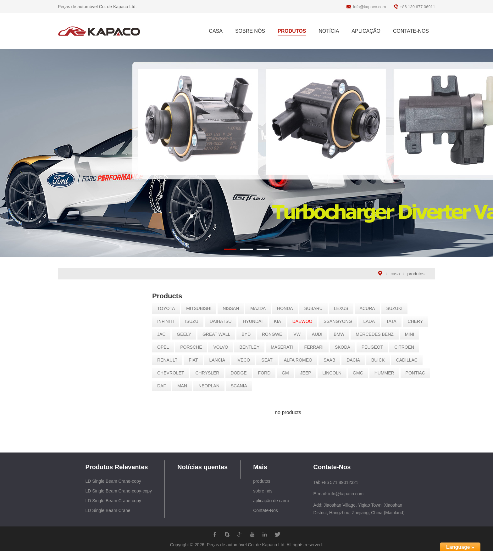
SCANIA (241, 385)
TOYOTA (168, 308)
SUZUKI (397, 308)
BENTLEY (252, 347)
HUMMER (386, 372)
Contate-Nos (265, 510)
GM (287, 372)
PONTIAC (417, 372)
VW (299, 334)
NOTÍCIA (329, 31)
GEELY (186, 334)
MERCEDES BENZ (377, 334)
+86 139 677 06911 (417, 6)
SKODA (344, 347)
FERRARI (316, 347)
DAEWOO (305, 321)
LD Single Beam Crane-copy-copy (118, 490)
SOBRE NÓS (250, 31)
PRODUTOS (292, 31)
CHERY (417, 321)
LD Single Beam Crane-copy (113, 481)
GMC (360, 372)
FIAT (195, 360)
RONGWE (274, 334)
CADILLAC (409, 360)
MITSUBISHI (201, 308)
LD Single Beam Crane (107, 510)
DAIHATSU (223, 321)
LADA (371, 321)
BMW (341, 334)
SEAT (269, 360)
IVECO (245, 360)
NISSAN (233, 308)
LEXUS (343, 308)
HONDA (288, 308)
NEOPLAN (211, 385)
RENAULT (170, 360)
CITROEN (407, 347)
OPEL (165, 347)
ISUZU (194, 321)
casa (395, 273)
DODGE (241, 372)
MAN (184, 385)
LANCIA (220, 360)
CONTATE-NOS (411, 31)
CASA (216, 31)
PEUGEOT (374, 347)
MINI (412, 334)
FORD (266, 372)
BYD (248, 334)
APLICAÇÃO (366, 31)
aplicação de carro (271, 500)
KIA (280, 321)
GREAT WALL (218, 334)
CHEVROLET (173, 372)
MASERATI (284, 347)
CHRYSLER (210, 372)
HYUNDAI (255, 321)
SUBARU (316, 308)
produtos (261, 481)
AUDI (319, 334)
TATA (393, 321)
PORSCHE (193, 347)
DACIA (356, 360)
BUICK (380, 360)
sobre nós (262, 490)
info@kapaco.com (369, 6)
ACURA (369, 308)
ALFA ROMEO (300, 360)
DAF (164, 385)
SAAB (331, 360)
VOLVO (223, 347)
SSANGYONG (340, 321)
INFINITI (168, 321)
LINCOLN (334, 372)
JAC (164, 334)
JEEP (307, 372)
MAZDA (260, 308)
